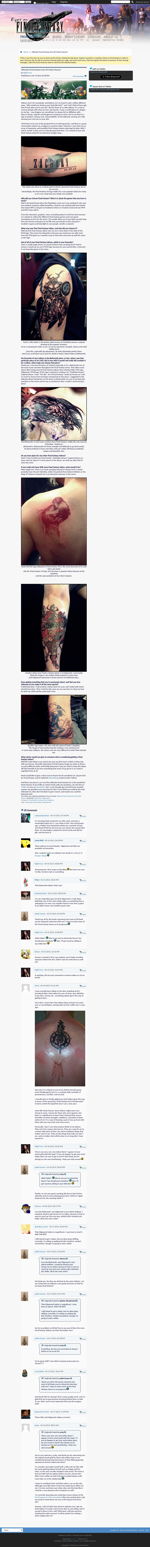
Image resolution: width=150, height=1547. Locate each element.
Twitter (24, 787)
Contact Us (114, 1530)
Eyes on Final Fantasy (128, 1530)
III (25, 40)
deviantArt (40, 787)
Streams (94, 37)
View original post (44, 798)
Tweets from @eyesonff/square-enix (104, 89)
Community (33, 800)
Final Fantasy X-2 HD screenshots (48, 1497)
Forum (43, 37)
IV (28, 40)
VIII (43, 40)
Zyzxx (37, 985)
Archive (141, 1530)
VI (34, 40)
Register (64, 2)
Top (147, 1530)
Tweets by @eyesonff (98, 72)
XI (56, 40)
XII (60, 40)
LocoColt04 (39, 1371)
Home (25, 52)
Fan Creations (49, 800)
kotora (37, 952)
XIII (63, 40)
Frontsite (27, 37)
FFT (81, 40)
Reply (82, 816)
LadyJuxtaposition (42, 815)
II (22, 40)
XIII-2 (68, 40)
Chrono (95, 40)
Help (54, 2)
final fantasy (37, 802)
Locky (36, 798)
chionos (38, 1206)
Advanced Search (142, 2)
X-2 (53, 40)
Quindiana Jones (41, 1226)
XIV (73, 40)
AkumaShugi (53, 778)
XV (77, 40)
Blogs (56, 37)
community (29, 802)
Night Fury (39, 864)
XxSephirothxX (40, 893)
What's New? (74, 37)
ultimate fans (46, 802)
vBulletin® (74, 1539)
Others (120, 40)
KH (87, 40)
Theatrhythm (108, 40)
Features (41, 800)
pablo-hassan (40, 914)
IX (46, 40)
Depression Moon (42, 1412)
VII (38, 40)
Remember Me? (41, 3)
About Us (110, 37)
